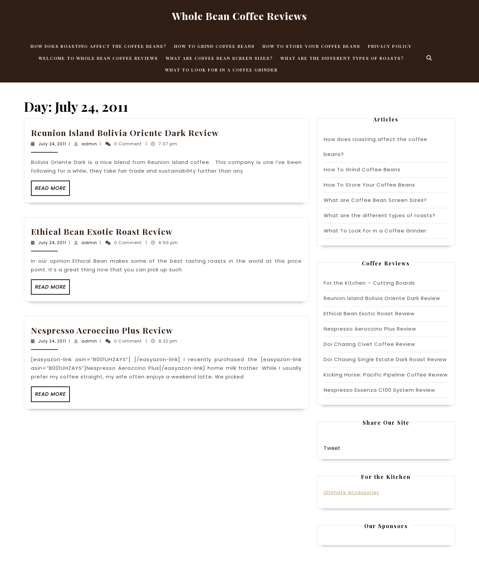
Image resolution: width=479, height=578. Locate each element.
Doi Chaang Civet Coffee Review (369, 344)
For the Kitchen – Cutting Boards (369, 282)
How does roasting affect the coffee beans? (98, 46)
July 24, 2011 (52, 144)
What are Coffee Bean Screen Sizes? (219, 58)
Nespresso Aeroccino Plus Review (102, 330)
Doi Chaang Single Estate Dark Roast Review (385, 359)
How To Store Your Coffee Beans (311, 46)
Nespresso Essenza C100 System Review (379, 389)
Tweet (332, 448)
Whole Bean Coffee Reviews (239, 16)
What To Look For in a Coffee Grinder (221, 69)
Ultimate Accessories (351, 492)
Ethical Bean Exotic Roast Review (102, 231)
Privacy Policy (390, 46)
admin (89, 144)
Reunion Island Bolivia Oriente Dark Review (125, 132)
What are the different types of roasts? (342, 58)
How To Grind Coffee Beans (214, 46)
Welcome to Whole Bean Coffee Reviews (98, 58)
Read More (52, 190)
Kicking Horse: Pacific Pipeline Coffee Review (386, 374)
